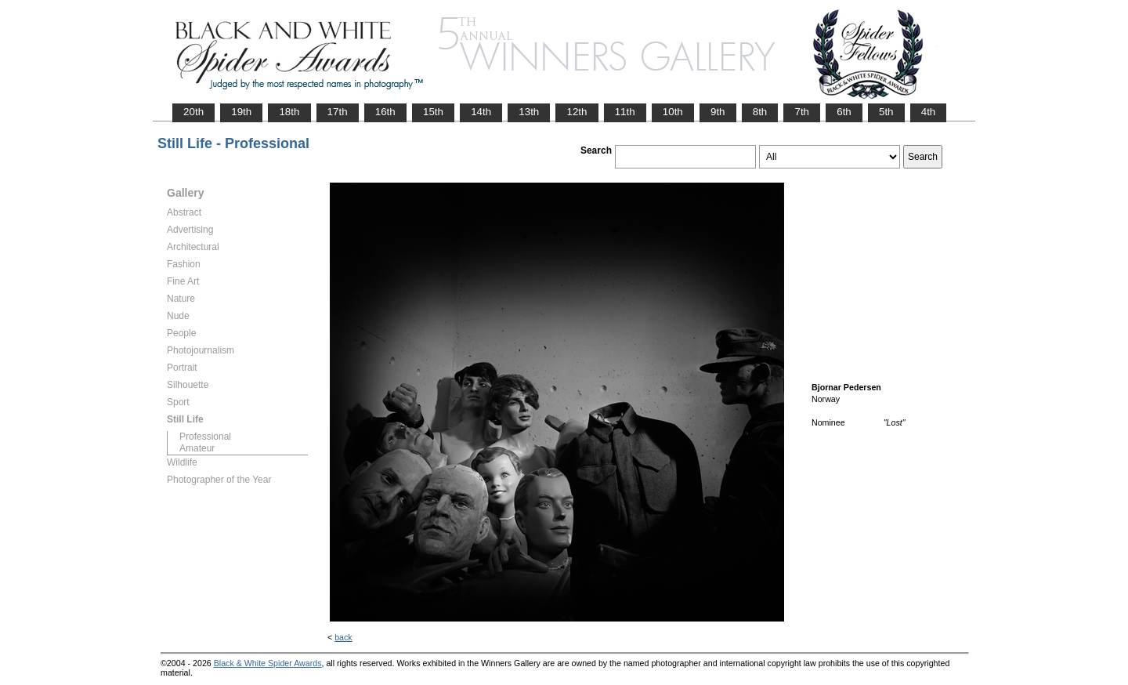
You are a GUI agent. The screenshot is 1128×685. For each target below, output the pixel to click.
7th (802, 112)
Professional (205, 436)
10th (673, 112)
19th (241, 112)
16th (385, 112)
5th (886, 112)
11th (625, 112)
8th (760, 112)
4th (929, 112)
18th (289, 112)
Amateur (197, 448)
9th (718, 112)
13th (529, 112)
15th (433, 112)
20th (193, 112)
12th (576, 112)
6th (844, 112)
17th (337, 112)
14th (481, 112)
